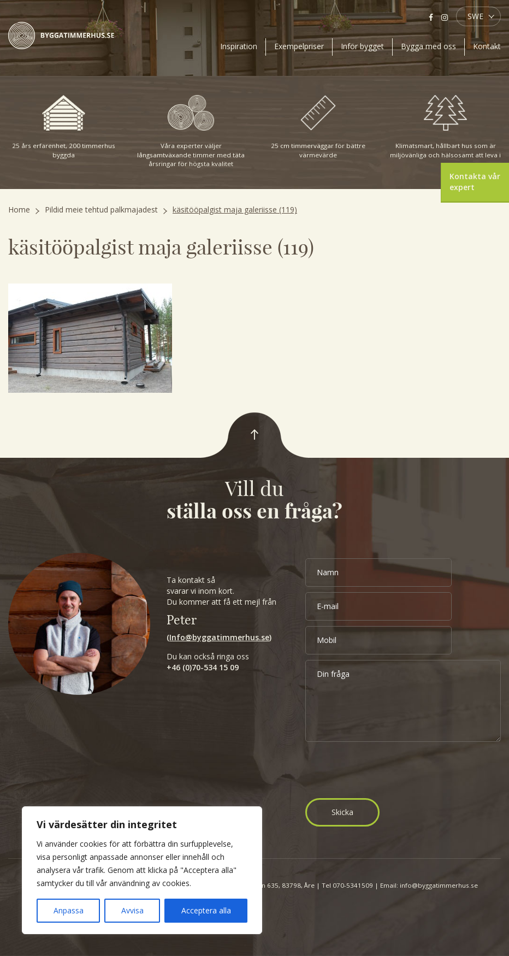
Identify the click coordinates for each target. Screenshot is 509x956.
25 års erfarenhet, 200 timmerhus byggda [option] (63, 127)
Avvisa (132, 910)
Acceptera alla (206, 910)
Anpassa (69, 910)
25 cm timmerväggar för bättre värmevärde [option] (318, 127)
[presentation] (388, 771)
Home (19, 209)
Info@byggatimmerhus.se (219, 637)
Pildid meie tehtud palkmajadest (101, 209)
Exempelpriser (299, 46)
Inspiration (238, 46)
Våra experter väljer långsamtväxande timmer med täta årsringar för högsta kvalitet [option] (191, 131)
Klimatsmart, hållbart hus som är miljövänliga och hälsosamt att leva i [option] (445, 127)
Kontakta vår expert (474, 181)
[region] (142, 870)
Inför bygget (362, 46)
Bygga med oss (428, 46)
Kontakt (487, 46)
